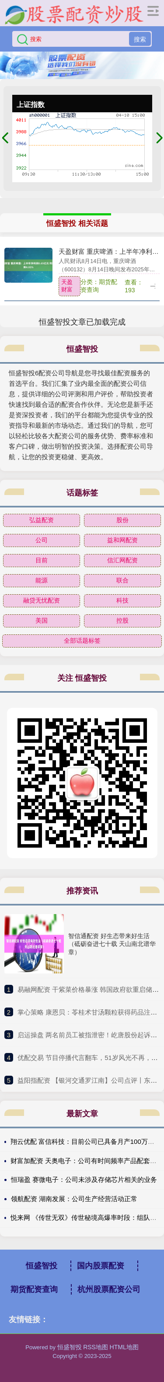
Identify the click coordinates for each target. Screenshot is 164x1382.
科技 (122, 600)
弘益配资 (41, 519)
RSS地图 (95, 1347)
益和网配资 (122, 540)
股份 (122, 519)
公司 (41, 540)
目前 (41, 560)
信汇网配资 (122, 560)
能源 (41, 580)
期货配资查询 (34, 1289)
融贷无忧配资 (41, 600)
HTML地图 (124, 1347)
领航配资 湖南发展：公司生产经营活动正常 (74, 1198)
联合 (122, 580)
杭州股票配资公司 (108, 1289)
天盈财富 (67, 286)
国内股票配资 (100, 1265)
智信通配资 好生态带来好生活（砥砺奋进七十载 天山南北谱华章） (112, 943)
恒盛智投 (41, 1265)
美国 (41, 620)
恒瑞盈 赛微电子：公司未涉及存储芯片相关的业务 (84, 1179)
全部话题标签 (82, 640)
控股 (122, 620)
